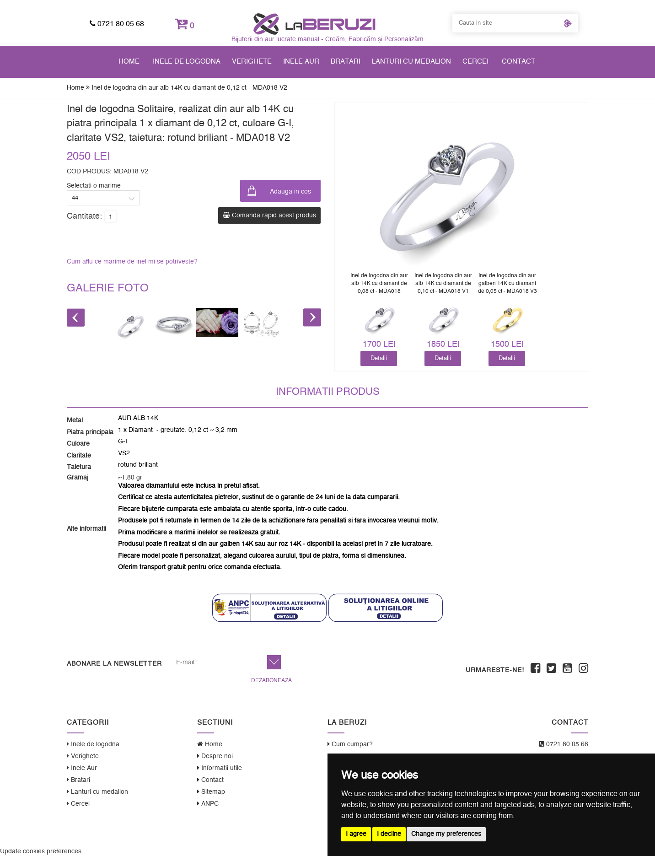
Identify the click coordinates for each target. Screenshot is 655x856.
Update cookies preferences (40, 851)
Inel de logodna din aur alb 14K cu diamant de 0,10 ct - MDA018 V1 (443, 283)
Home (129, 61)
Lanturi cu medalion (411, 61)
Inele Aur (301, 61)
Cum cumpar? (350, 744)
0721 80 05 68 (117, 23)
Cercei (475, 61)
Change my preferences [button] (446, 834)
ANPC (208, 803)
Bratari (345, 61)
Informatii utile (219, 767)
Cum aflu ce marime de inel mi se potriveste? (132, 261)
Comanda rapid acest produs (269, 215)
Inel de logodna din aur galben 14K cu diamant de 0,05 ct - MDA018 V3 (507, 283)
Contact (518, 61)
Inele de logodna (186, 61)
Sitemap (211, 791)
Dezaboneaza (271, 680)
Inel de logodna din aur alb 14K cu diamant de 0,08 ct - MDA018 (379, 283)
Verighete (252, 61)
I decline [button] (389, 834)
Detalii (378, 358)
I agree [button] (356, 834)
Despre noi (215, 756)
